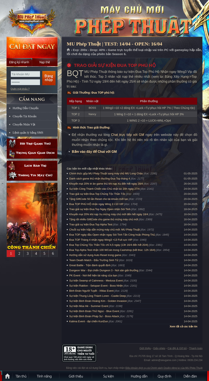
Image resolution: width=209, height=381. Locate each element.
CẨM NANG (32, 97)
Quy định (164, 376)
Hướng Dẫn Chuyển (26, 108)
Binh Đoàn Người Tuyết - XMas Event (91, 290)
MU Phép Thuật (31, 18)
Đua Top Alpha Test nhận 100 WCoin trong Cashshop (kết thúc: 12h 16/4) (112, 249)
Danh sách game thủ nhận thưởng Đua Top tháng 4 (99, 178)
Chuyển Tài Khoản (25, 116)
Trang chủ (68, 50)
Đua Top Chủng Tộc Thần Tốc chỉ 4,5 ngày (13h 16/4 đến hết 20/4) (108, 244)
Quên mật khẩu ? (20, 88)
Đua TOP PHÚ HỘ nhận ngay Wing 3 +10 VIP (96, 204)
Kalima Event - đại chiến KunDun (89, 321)
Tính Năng (44, 376)
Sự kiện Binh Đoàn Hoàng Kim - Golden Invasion (98, 300)
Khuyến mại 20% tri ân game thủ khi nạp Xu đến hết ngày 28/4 (106, 183)
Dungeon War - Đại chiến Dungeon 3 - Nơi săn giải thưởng (103, 270)
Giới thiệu (145, 348)
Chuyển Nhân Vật (24, 124)
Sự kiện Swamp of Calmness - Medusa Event (96, 280)
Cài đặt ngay (32, 47)
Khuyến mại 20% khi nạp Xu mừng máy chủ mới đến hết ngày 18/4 (108, 214)
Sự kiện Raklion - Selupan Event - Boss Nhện (96, 285)
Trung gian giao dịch (32, 154)
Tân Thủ (21, 376)
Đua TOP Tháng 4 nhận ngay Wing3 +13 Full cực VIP (100, 239)
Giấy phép (159, 348)
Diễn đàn (191, 376)
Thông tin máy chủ (32, 176)
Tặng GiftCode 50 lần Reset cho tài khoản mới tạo (98, 198)
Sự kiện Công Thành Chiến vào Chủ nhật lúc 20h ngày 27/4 (104, 188)
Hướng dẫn (139, 376)
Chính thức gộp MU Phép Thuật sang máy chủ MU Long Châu (106, 173)
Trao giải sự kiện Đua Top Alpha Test (90, 224)
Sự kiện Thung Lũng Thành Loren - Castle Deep (97, 295)
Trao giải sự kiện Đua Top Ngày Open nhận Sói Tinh (99, 209)
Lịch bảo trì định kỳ (32, 166)
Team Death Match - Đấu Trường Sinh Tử (93, 260)
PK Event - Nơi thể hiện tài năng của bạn (93, 275)
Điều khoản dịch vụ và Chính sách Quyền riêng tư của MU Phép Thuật (163, 368)
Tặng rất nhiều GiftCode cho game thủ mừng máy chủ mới (103, 219)
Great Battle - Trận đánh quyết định (90, 265)
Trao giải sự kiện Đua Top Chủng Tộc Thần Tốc (97, 193)
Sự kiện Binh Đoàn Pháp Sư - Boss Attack (94, 316)
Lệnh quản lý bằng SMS (28, 132)
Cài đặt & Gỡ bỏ (177, 348)
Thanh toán (195, 348)
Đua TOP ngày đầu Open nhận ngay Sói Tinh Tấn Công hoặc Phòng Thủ (112, 234)
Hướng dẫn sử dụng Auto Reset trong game (95, 255)
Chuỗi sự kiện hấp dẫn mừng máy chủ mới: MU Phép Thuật (104, 229)
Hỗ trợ (32, 144)
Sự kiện (108, 376)
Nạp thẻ (45, 62)
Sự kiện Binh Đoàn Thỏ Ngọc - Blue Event (94, 311)
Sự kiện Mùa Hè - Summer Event (88, 306)
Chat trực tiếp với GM (127, 134)
